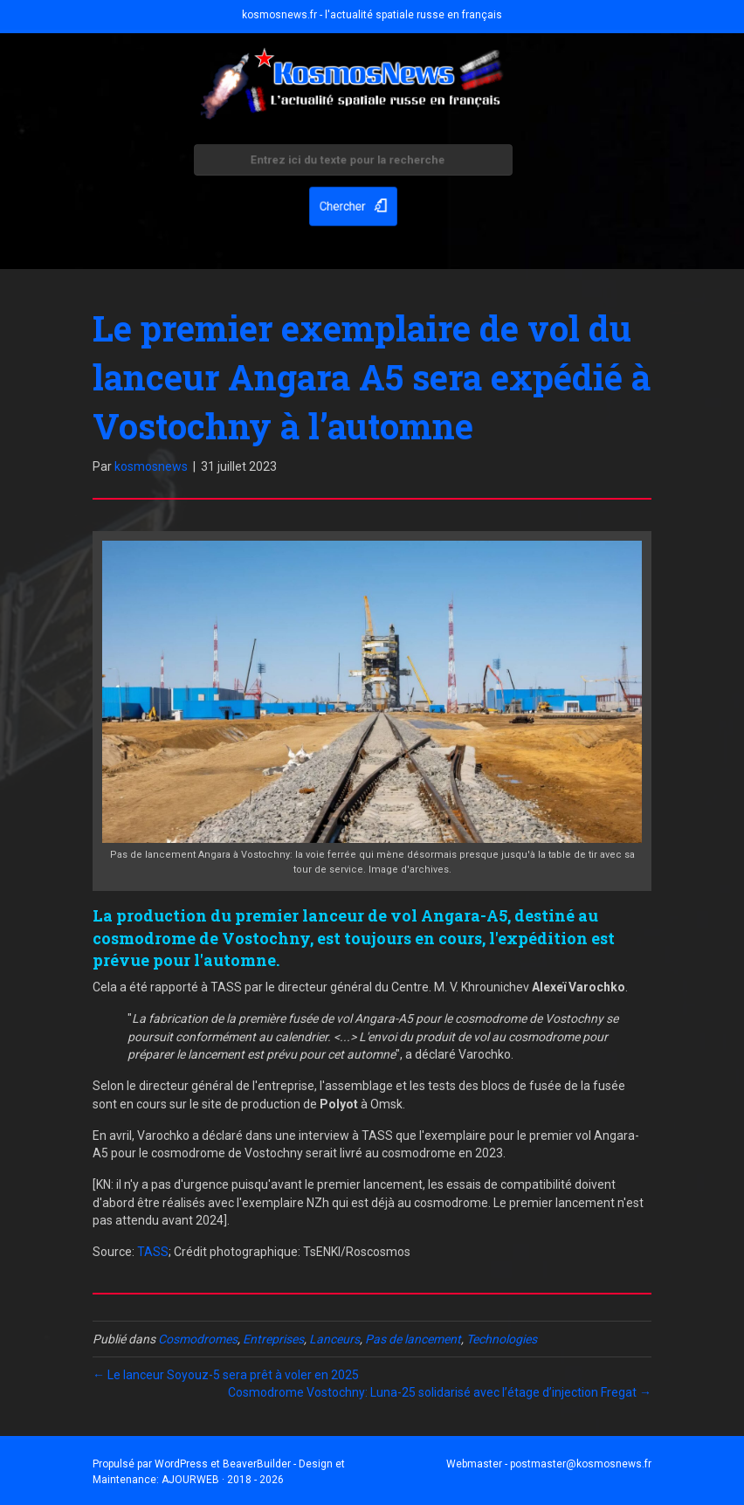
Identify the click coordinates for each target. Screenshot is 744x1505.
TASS (153, 1252)
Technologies (501, 1339)
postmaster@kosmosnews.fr (580, 1464)
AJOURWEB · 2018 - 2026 (223, 1480)
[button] (353, 205)
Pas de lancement (413, 1339)
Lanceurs (334, 1339)
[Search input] (353, 162)
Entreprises (273, 1339)
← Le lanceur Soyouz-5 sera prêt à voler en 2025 (226, 1375)
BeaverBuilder (257, 1464)
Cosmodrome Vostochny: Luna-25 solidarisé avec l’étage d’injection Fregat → (439, 1392)
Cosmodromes (198, 1339)
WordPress (181, 1464)
